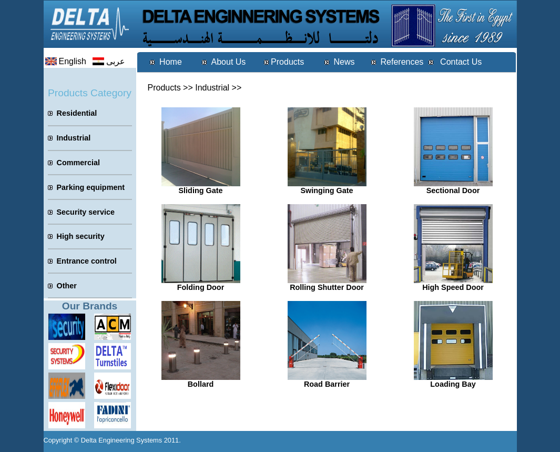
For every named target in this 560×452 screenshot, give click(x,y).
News (343, 61)
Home (170, 61)
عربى (115, 61)
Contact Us (460, 61)
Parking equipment (91, 187)
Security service (86, 212)
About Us (228, 61)
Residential (77, 113)
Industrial (212, 87)
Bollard (201, 384)
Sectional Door (453, 190)
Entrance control (87, 261)
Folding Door (201, 287)
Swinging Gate (327, 190)
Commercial (78, 162)
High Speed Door (453, 287)
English (72, 61)
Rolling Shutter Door (327, 287)
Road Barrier (327, 384)
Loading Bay (452, 384)
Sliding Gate (201, 190)
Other (67, 286)
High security (81, 236)
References (402, 61)
